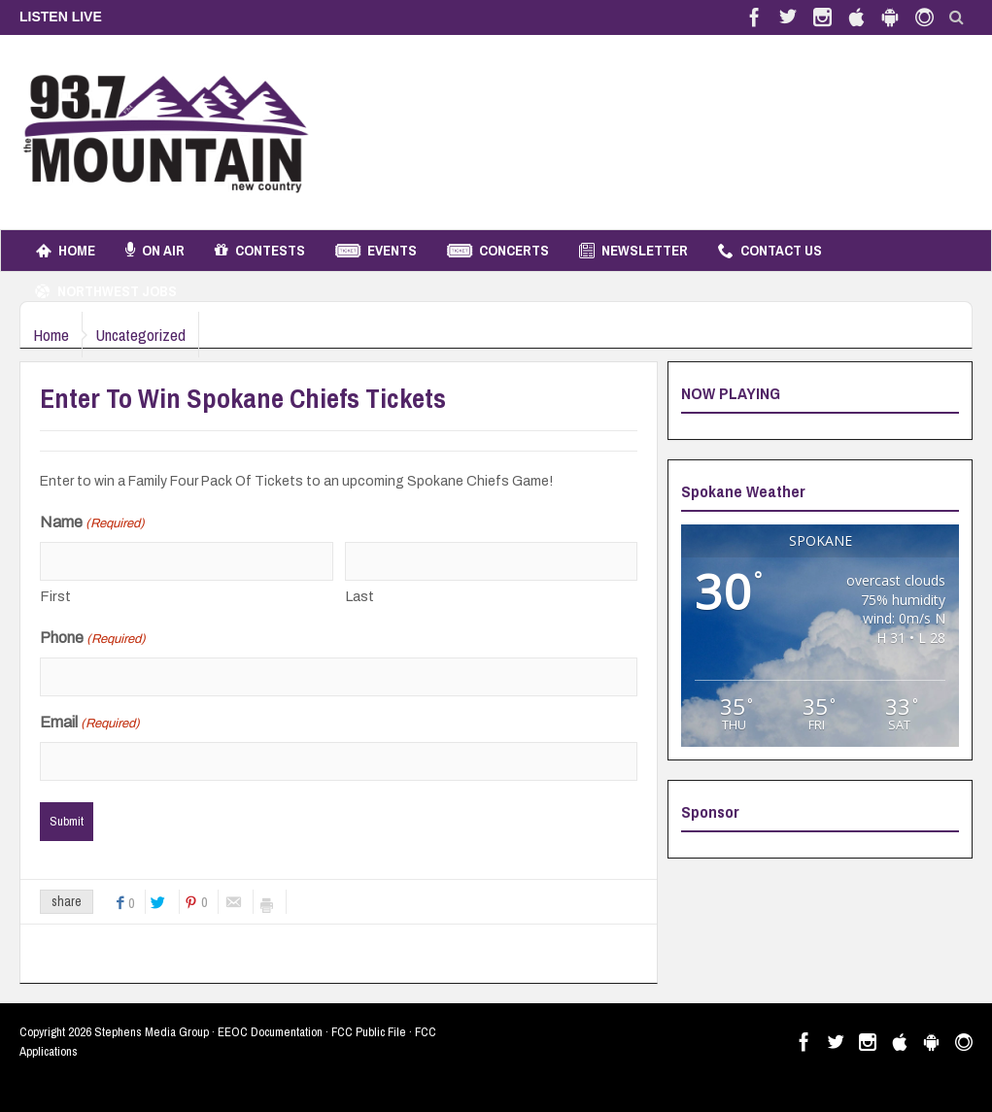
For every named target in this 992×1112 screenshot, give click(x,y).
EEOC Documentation (270, 1032)
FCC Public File (368, 1032)
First (55, 596)
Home (65, 250)
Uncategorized (161, 334)
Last (359, 596)
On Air (155, 250)
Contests (260, 250)
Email (90, 723)
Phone (93, 639)
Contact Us (770, 250)
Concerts (498, 250)
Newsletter (633, 250)
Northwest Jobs (106, 291)
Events (376, 250)
